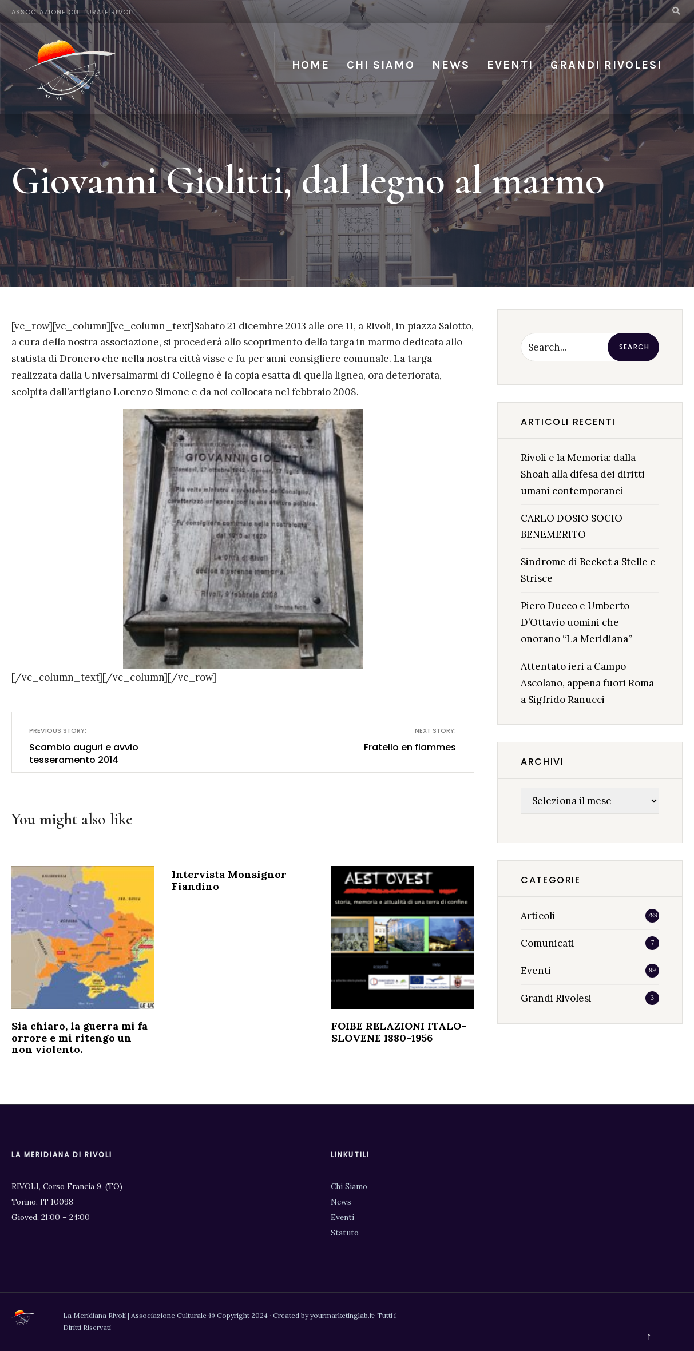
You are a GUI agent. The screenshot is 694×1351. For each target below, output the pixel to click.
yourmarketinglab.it (342, 1315)
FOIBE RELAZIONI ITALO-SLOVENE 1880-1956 (398, 1031)
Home (311, 64)
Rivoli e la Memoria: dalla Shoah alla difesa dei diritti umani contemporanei (583, 474)
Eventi (510, 64)
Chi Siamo (349, 1186)
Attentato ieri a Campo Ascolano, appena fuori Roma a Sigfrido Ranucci (587, 683)
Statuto (345, 1232)
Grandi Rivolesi (606, 64)
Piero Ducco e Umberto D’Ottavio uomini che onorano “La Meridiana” (576, 622)
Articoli (538, 915)
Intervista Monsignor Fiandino (229, 880)
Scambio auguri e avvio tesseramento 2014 (92, 746)
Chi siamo (381, 64)
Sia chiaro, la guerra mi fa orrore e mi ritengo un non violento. (79, 1037)
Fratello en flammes (392, 739)
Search (634, 347)
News (451, 64)
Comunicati (547, 943)
